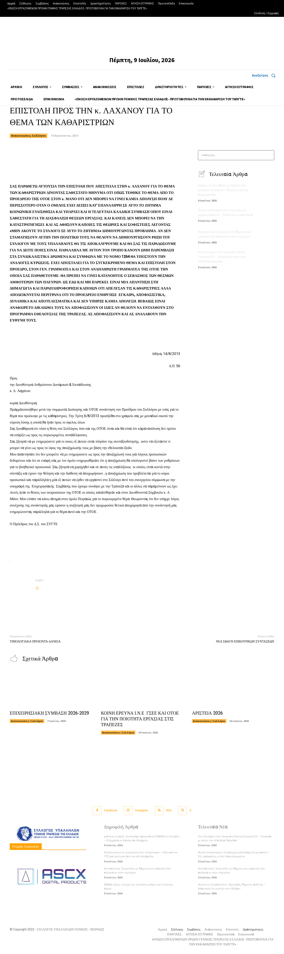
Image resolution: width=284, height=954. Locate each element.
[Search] (269, 155)
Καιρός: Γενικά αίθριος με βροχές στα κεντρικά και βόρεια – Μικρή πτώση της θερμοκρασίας (223, 190)
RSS (169, 810)
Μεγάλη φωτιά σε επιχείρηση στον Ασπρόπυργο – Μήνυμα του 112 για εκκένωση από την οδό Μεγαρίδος (141, 854)
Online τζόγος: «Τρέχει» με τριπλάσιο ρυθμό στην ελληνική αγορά (138, 886)
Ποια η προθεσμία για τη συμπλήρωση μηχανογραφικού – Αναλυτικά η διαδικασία (225, 212)
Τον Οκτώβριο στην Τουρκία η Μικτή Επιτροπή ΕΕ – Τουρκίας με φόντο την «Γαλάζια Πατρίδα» (222, 257)
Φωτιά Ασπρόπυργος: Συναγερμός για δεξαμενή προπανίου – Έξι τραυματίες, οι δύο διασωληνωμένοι (234, 854)
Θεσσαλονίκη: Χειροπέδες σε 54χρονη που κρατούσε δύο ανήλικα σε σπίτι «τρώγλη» (224, 234)
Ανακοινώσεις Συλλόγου (28, 136)
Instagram (141, 810)
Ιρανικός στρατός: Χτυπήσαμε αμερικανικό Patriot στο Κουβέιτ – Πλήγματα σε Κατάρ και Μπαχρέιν (142, 838)
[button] (265, 75)
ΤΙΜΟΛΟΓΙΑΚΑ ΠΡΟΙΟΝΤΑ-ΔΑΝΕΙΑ (35, 641)
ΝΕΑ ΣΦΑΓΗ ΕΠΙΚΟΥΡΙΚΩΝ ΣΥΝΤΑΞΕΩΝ (245, 641)
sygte (39, 580)
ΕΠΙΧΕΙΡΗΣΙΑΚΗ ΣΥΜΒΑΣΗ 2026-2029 (49, 713)
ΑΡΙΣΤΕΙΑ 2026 (207, 713)
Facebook (110, 810)
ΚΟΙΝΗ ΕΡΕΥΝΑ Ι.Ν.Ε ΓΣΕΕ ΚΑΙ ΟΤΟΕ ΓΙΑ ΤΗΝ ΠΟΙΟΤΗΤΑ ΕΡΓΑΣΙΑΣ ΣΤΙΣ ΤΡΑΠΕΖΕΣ (140, 719)
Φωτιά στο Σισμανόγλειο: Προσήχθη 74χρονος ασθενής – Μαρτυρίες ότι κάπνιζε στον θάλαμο (231, 886)
